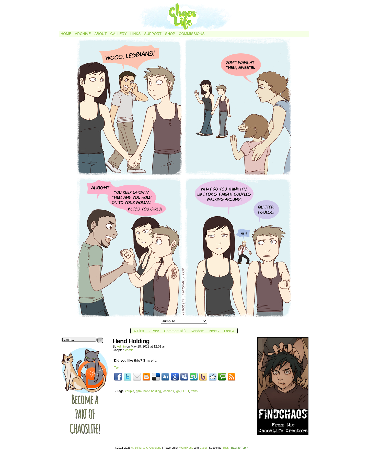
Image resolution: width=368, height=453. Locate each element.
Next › (214, 331)
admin (121, 346)
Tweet (118, 368)
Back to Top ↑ (239, 447)
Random (197, 331)
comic (129, 350)
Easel (203, 447)
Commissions (191, 34)
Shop (170, 34)
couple (129, 391)
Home (66, 34)
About (100, 34)
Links (135, 34)
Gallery (118, 34)
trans (194, 391)
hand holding (152, 391)
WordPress (186, 447)
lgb (178, 391)
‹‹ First (139, 331)
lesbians (168, 391)
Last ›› (229, 331)
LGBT (185, 391)
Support (152, 34)
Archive (83, 34)
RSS (226, 447)
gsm (139, 391)
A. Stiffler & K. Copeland (146, 447)
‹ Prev (154, 331)
